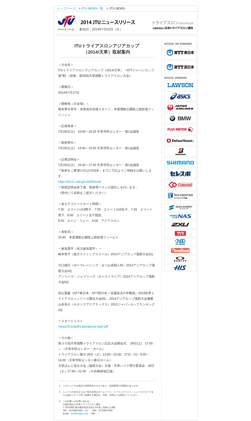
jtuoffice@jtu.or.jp (79, 413)
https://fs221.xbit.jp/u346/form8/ (79, 181)
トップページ (66, 8)
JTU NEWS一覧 (92, 8)
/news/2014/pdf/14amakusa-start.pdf (83, 326)
